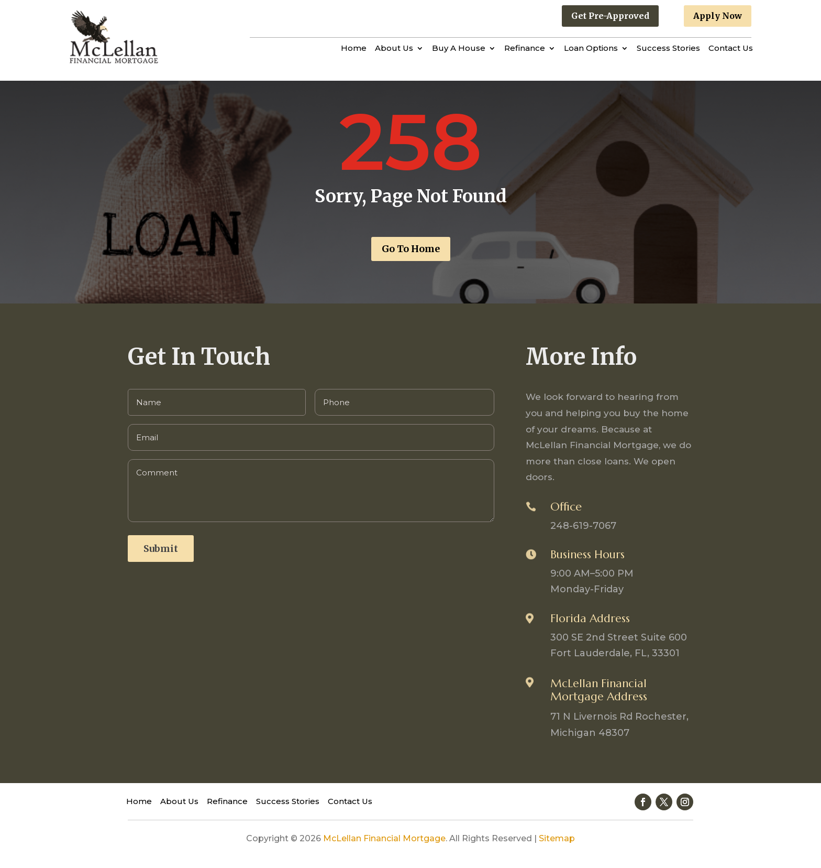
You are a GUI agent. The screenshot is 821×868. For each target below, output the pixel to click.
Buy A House (458, 49)
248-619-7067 (583, 525)
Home (354, 49)
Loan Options (591, 49)
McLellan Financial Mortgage (384, 838)
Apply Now (717, 15)
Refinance (524, 49)
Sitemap (557, 838)
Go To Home (411, 249)
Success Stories (668, 49)
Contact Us (730, 49)
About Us (394, 49)
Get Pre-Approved (610, 15)
